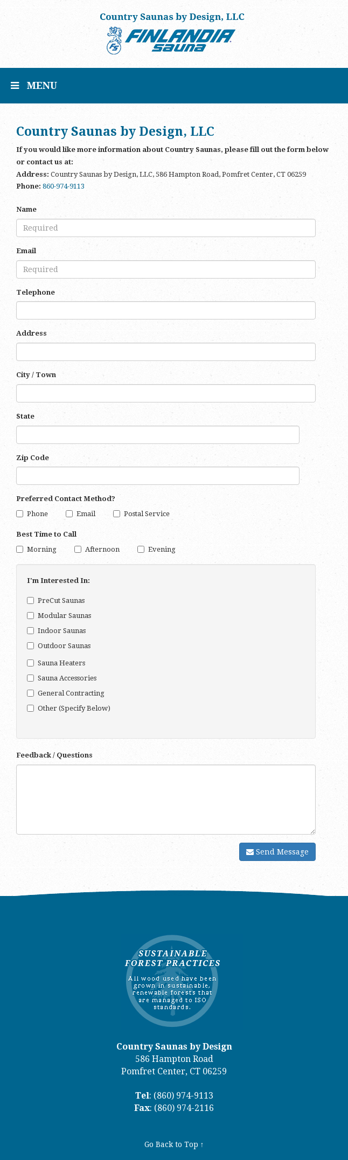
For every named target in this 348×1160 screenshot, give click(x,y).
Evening (156, 549)
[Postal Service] (116, 513)
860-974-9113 (64, 186)
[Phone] (19, 513)
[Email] (166, 269)
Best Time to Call (46, 534)
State (25, 416)
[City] (166, 393)
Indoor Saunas (56, 631)
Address (31, 333)
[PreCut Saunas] (30, 600)
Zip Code (32, 458)
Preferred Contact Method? (65, 499)
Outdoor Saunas (59, 646)
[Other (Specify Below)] (30, 708)
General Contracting (66, 693)
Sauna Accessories (61, 678)
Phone (32, 514)
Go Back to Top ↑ (174, 1144)
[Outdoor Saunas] (30, 645)
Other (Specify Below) (68, 708)
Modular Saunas (59, 616)
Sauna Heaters (56, 663)
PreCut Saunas (56, 600)
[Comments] (166, 800)
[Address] (166, 352)
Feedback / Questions (54, 755)
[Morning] (19, 549)
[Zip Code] (158, 476)
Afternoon (97, 549)
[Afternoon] (77, 549)
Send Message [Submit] (277, 852)
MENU (38, 90)
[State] (158, 435)
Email (26, 251)
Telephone (35, 292)
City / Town (36, 375)
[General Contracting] (30, 693)
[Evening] (140, 549)
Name (26, 209)
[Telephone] (166, 310)
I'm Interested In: (58, 580)
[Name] (166, 228)
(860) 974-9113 (183, 1095)
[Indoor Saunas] (30, 630)
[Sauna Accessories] (30, 678)
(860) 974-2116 (184, 1108)
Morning (36, 549)
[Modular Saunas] (30, 615)
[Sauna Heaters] (30, 662)
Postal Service (141, 514)
